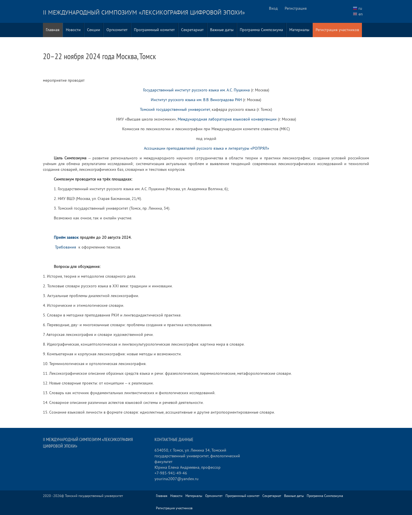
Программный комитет (154, 30)
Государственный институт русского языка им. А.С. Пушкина (196, 90)
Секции (93, 30)
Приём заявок (66, 237)
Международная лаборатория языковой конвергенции (227, 119)
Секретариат (192, 30)
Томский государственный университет (175, 109)
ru (360, 8)
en (360, 14)
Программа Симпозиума (261, 30)
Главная (53, 30)
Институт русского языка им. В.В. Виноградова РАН (196, 100)
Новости (73, 30)
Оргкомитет (117, 30)
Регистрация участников (337, 30)
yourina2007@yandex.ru (176, 479)
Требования (65, 247)
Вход (273, 8)
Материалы (299, 30)
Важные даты (221, 30)
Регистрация (296, 8)
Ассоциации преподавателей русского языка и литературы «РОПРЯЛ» (206, 148)
